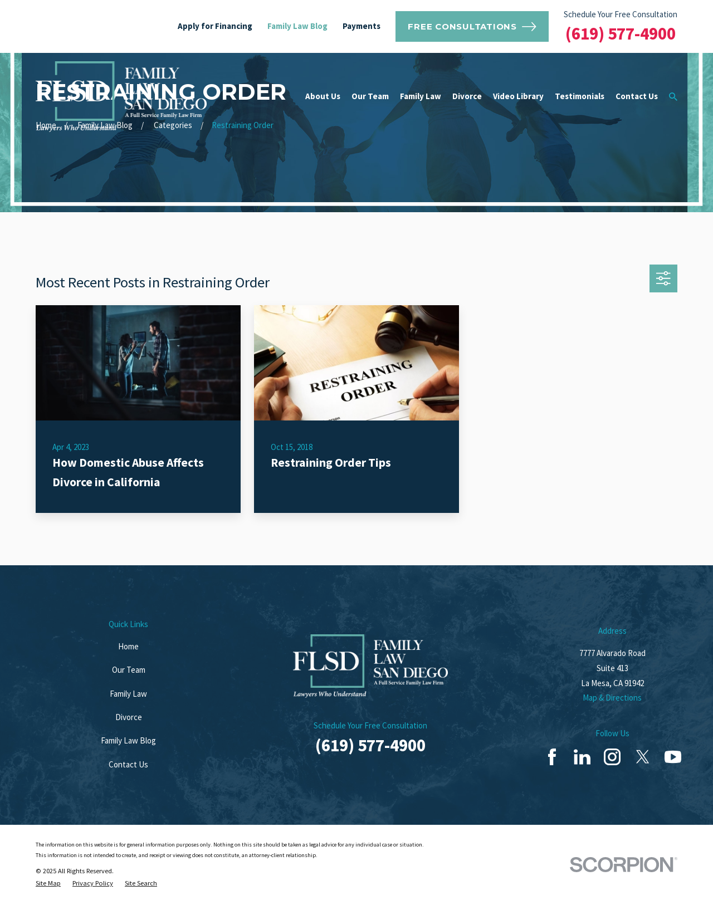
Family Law (128, 693)
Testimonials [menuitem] (579, 96)
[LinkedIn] (582, 757)
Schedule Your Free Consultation (620, 14)
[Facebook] (552, 757)
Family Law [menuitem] (420, 96)
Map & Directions (612, 697)
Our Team (128, 669)
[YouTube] (673, 757)
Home (128, 646)
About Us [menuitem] (322, 96)
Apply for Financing (215, 26)
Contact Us (128, 764)
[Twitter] (642, 757)
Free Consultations (472, 26)
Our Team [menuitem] (370, 96)
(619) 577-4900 (620, 33)
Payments (361, 26)
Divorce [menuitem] (467, 96)
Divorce (128, 717)
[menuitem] (48, 883)
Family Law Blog (297, 26)
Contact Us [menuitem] (637, 96)
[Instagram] (612, 757)
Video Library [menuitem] (518, 96)
